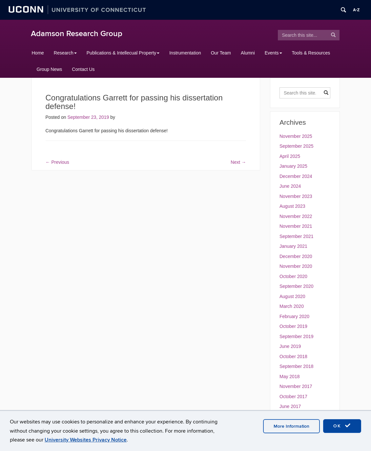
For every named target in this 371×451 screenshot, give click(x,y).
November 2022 (295, 216)
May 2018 (289, 376)
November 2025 (295, 136)
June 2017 (290, 406)
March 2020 (291, 306)
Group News (49, 69)
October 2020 (293, 276)
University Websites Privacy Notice (86, 440)
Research (65, 52)
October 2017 (293, 396)
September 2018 (296, 366)
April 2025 (289, 156)
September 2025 (296, 146)
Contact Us (83, 69)
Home (38, 52)
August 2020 (292, 296)
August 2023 (292, 206)
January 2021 (293, 246)
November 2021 (295, 226)
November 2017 (295, 386)
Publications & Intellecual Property (123, 52)
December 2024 (295, 176)
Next (238, 162)
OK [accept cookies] (342, 426)
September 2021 (296, 236)
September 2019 (296, 336)
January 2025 (293, 166)
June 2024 (290, 186)
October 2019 (293, 326)
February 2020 (294, 316)
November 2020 (295, 266)
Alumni (248, 52)
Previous (57, 162)
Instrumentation (185, 52)
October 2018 (293, 356)
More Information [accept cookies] (291, 426)
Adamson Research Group (76, 33)
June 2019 (290, 346)
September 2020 (296, 286)
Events (273, 52)
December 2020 (295, 256)
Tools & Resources (311, 52)
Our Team (221, 52)
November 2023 (295, 196)
